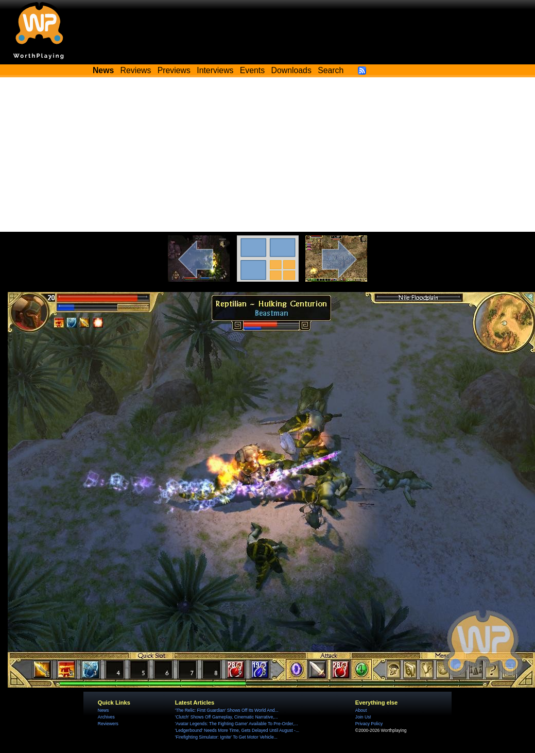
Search (330, 70)
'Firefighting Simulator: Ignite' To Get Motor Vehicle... (226, 737)
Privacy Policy (369, 723)
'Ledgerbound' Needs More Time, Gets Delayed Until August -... (237, 730)
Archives (106, 717)
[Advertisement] (267, 154)
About (361, 710)
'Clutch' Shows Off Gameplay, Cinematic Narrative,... (226, 717)
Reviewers (108, 723)
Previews (174, 70)
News (103, 710)
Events (252, 70)
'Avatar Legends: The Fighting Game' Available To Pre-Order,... (236, 723)
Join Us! (363, 717)
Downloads (291, 70)
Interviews (215, 70)
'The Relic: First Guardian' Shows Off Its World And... (227, 710)
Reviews (135, 70)
